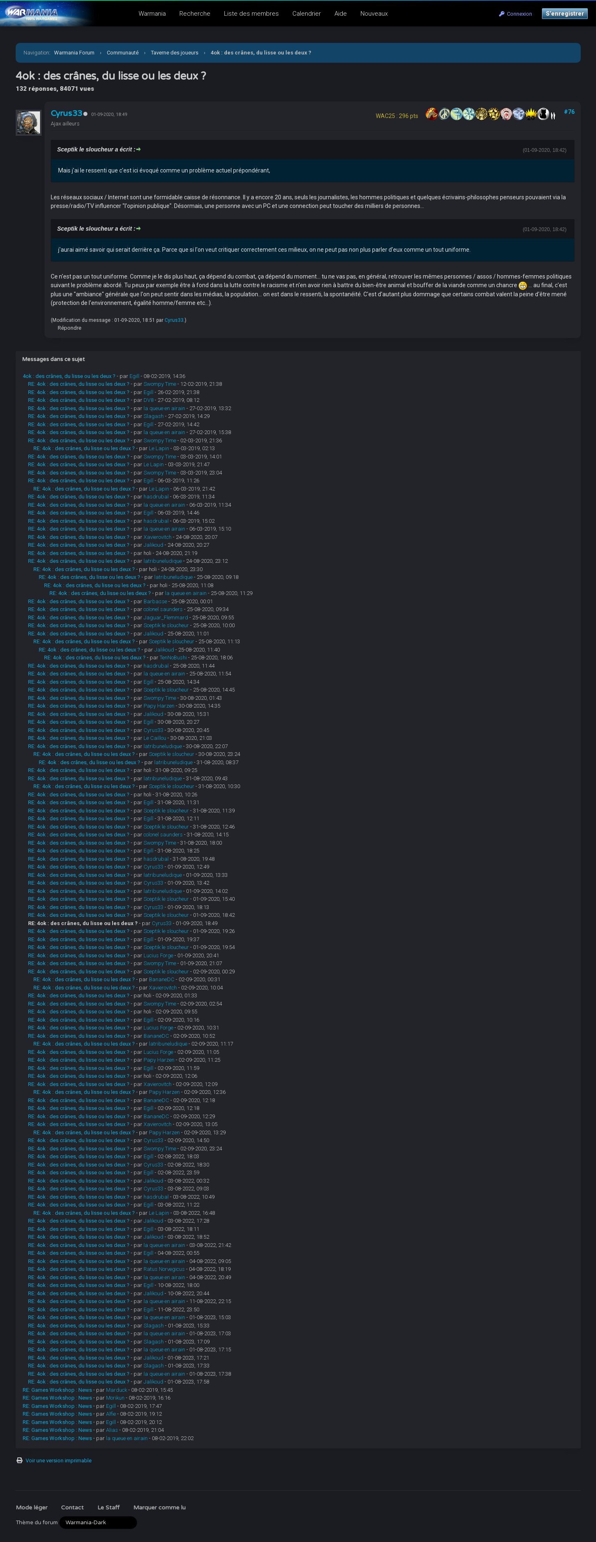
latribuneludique (163, 561)
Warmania (152, 13)
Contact (72, 1507)
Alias (112, 1430)
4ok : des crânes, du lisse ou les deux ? (69, 376)
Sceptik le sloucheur (166, 625)
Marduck (116, 1390)
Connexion (515, 14)
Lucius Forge (158, 955)
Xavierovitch (158, 537)
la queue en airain (164, 408)
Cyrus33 (66, 113)
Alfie (111, 1414)
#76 (569, 112)
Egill (134, 376)
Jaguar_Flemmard (166, 617)
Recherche (194, 13)
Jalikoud (153, 545)
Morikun (115, 1398)
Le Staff (108, 1507)
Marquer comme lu (159, 1507)
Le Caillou (155, 738)
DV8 (148, 400)
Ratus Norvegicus (164, 1269)
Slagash (154, 416)
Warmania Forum (74, 53)
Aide (341, 13)
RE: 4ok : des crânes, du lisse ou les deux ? (79, 384)
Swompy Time (160, 384)
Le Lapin (159, 448)
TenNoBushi (173, 657)
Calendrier (306, 13)
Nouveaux (374, 13)
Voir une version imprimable (59, 1460)
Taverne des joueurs (174, 53)
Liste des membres (251, 13)
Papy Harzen (159, 706)
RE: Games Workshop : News (57, 1390)
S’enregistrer (565, 13)
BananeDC (161, 979)
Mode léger (31, 1507)
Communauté (123, 53)
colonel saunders (163, 609)
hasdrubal (156, 497)
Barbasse (155, 601)
